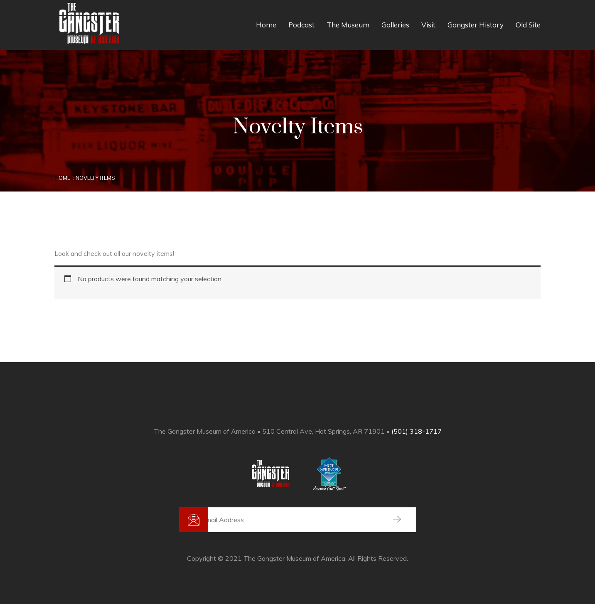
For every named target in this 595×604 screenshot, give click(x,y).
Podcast (301, 24)
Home (266, 24)
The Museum (348, 24)
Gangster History (475, 24)
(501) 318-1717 (416, 431)
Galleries (395, 24)
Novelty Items (95, 177)
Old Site (528, 24)
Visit (428, 24)
